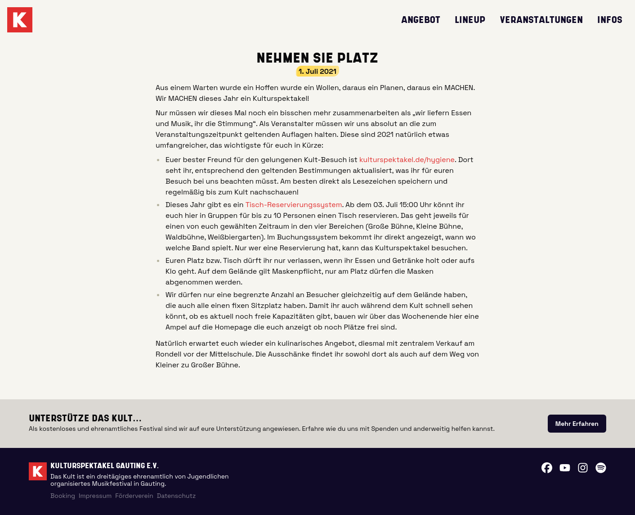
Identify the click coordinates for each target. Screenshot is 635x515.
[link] (577, 424)
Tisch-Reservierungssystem (294, 204)
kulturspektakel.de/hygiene (407, 159)
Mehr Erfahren (577, 424)
